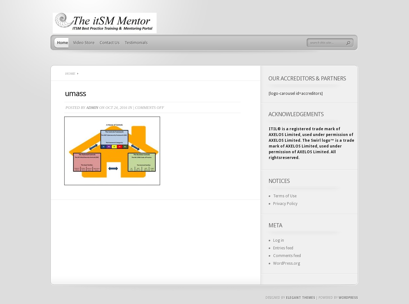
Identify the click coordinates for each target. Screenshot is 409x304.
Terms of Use (285, 196)
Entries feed (283, 248)
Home (62, 42)
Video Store (84, 42)
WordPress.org (286, 263)
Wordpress (348, 298)
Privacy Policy (285, 203)
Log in (278, 240)
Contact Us (110, 42)
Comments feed (287, 256)
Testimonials (136, 42)
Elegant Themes (300, 298)
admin (92, 107)
